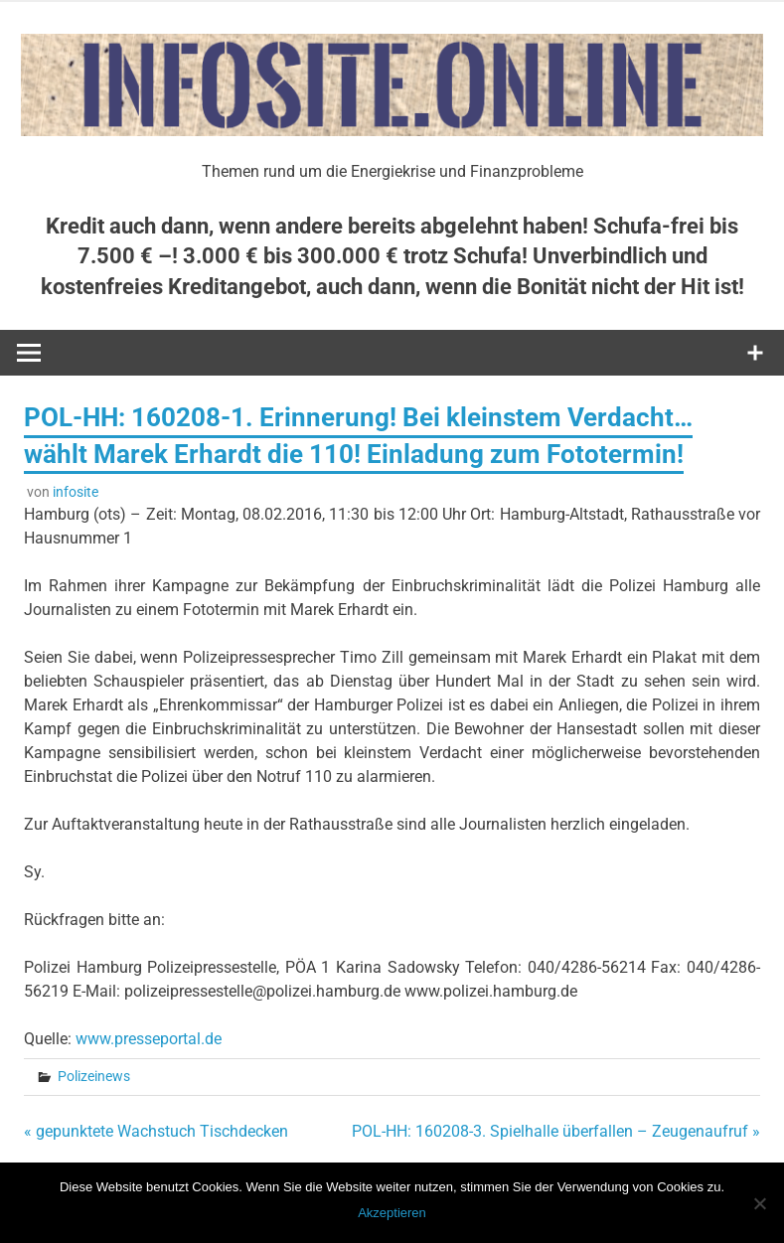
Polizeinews (94, 1076)
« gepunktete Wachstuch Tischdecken (156, 1131)
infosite (75, 492)
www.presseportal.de (149, 1038)
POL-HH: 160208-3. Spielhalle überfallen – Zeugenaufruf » (556, 1131)
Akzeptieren (392, 1212)
